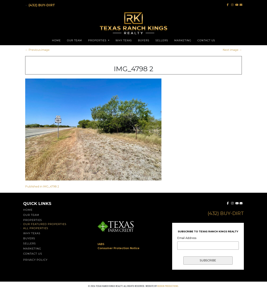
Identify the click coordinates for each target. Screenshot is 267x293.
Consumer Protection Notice (118, 248)
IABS (101, 244)
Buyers (143, 40)
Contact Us (206, 40)
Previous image (37, 49)
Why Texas (123, 40)
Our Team (74, 40)
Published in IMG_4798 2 (42, 186)
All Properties (35, 228)
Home (56, 40)
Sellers (161, 40)
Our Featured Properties (44, 224)
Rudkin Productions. (168, 286)
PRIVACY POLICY (35, 259)
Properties (97, 40)
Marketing (182, 40)
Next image (232, 49)
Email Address (186, 238)
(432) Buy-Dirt (42, 5)
